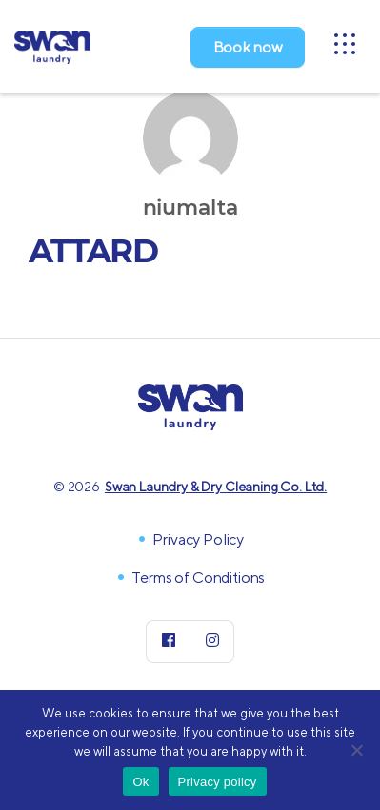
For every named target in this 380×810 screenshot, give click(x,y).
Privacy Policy (198, 539)
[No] (356, 749)
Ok (140, 782)
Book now (248, 47)
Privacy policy (217, 782)
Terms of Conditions (198, 578)
